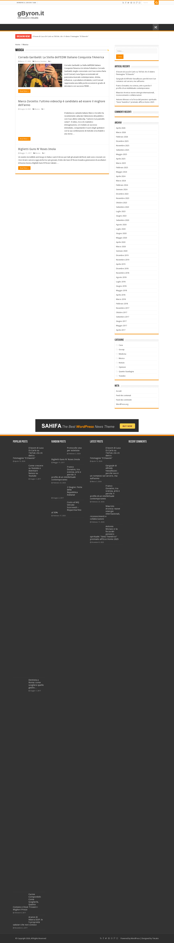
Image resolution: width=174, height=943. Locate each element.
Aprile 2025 (120, 159)
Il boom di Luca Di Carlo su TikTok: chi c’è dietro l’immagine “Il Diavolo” (61, 36)
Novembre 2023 (122, 198)
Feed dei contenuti (123, 395)
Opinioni (122, 367)
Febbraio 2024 (122, 185)
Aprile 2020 (120, 242)
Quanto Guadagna (126, 371)
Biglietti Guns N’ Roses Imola (37, 149)
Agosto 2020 (121, 225)
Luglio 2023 (120, 211)
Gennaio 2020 (121, 251)
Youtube (43, 61)
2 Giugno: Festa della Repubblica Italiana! (74, 491)
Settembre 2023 (122, 207)
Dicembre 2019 (122, 255)
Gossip (121, 349)
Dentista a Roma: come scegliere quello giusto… (36, 684)
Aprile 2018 (120, 295)
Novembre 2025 (122, 145)
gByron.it (30, 13)
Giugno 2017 (121, 321)
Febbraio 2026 (122, 137)
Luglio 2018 (120, 282)
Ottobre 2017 (121, 312)
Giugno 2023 (121, 216)
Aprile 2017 (120, 330)
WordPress (135, 938)
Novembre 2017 (122, 308)
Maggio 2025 (121, 154)
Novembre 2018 (122, 273)
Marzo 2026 (121, 132)
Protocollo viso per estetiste (74, 449)
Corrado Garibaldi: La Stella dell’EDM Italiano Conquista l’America (61, 57)
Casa (121, 345)
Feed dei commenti (124, 400)
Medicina (122, 354)
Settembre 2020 (122, 220)
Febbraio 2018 (122, 304)
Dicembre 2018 (122, 268)
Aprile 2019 (120, 264)
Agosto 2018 (121, 277)
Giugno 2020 (121, 233)
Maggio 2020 (121, 238)
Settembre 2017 (122, 317)
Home (17, 44)
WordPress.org (122, 404)
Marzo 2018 (121, 299)
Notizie (121, 363)
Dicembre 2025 (122, 141)
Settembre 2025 (122, 150)
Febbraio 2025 (122, 167)
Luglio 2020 (120, 229)
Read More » (24, 91)
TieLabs (155, 938)
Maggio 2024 (121, 172)
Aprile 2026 (120, 128)
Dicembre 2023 (122, 194)
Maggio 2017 (121, 326)
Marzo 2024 (121, 181)
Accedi (118, 391)
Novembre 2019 (122, 260)
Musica (37, 61)
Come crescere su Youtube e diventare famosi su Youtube (36, 470)
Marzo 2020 (121, 246)
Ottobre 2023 (121, 203)
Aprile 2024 (120, 176)
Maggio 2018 (121, 290)
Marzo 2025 (121, 163)
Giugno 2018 (121, 286)
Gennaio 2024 (121, 189)
